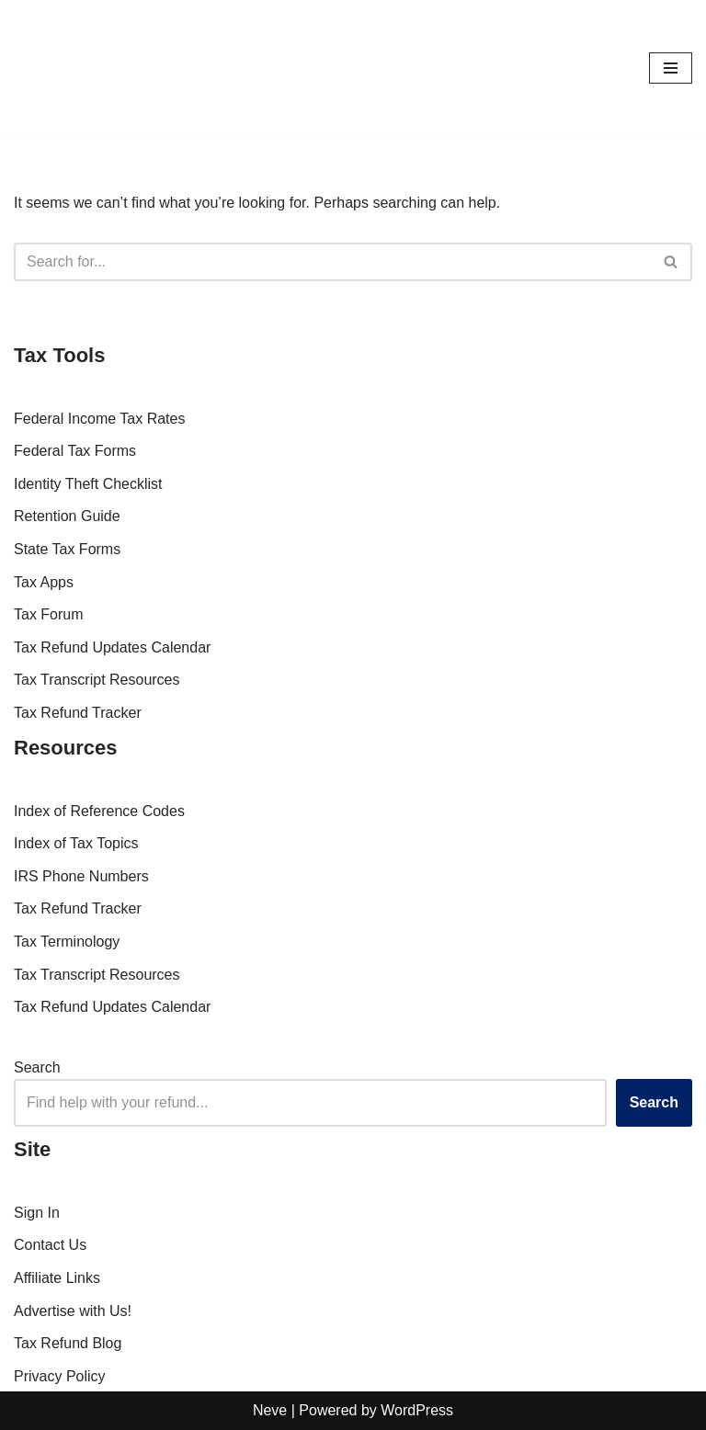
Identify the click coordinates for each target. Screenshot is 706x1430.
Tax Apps (44, 582)
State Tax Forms (67, 549)
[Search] (332, 262)
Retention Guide (67, 516)
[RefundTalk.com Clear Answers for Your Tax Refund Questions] (69, 68)
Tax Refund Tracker (78, 713)
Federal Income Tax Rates (99, 418)
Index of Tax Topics (76, 843)
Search (37, 1067)
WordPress (417, 1410)
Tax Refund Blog (67, 1343)
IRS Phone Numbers (81, 876)
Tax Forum (49, 614)
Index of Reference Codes (99, 811)
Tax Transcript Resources (97, 679)
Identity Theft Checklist (88, 484)
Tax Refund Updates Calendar (112, 647)
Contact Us (50, 1245)
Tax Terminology (67, 941)
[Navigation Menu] (670, 68)
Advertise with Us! (72, 1311)
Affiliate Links (57, 1278)
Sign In (37, 1212)
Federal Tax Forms (75, 451)
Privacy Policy (60, 1376)
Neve (270, 1410)
